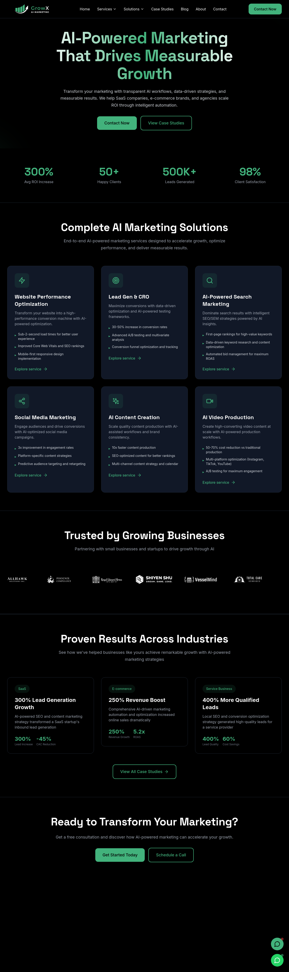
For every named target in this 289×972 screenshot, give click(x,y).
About (201, 9)
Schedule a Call (171, 855)
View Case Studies (166, 123)
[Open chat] (277, 944)
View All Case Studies (144, 771)
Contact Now (265, 9)
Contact (219, 9)
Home (85, 9)
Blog (185, 9)
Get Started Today (120, 855)
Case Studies (162, 9)
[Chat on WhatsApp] (277, 960)
